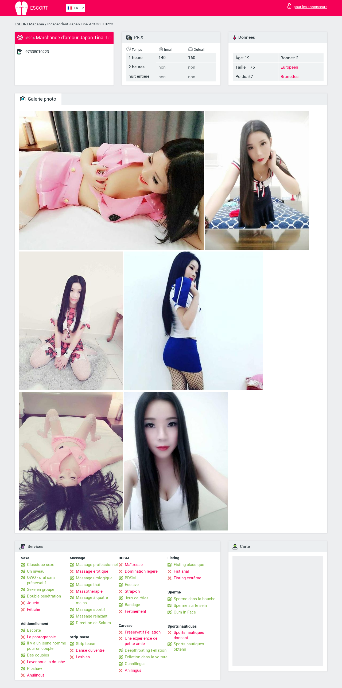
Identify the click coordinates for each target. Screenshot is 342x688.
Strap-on (132, 591)
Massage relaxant (91, 616)
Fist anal (181, 571)
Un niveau (35, 571)
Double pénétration (44, 596)
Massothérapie (89, 591)
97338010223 (37, 51)
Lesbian (83, 657)
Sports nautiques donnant (189, 635)
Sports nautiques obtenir (189, 647)
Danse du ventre (90, 650)
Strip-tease (85, 643)
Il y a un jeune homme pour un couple (46, 646)
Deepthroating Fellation (145, 650)
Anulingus (36, 675)
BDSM (130, 578)
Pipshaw (34, 668)
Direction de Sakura (93, 622)
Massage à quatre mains (92, 600)
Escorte (34, 630)
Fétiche (33, 609)
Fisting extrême (187, 578)
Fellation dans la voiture (146, 657)
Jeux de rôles (137, 598)
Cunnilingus (135, 663)
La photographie (41, 637)
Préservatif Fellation (143, 632)
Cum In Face (185, 612)
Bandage (132, 604)
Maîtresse (134, 564)
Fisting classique (189, 564)
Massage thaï (88, 584)
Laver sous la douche (46, 661)
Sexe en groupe (40, 589)
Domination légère (141, 571)
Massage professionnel (97, 564)
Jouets (33, 602)
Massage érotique (92, 571)
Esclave (132, 584)
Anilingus (133, 670)
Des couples (38, 655)
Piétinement (135, 611)
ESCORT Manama (29, 24)
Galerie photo (38, 99)
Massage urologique (94, 578)
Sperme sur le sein (190, 605)
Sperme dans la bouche (194, 598)
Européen (289, 67)
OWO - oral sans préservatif (41, 580)
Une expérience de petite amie (141, 641)
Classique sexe (40, 564)
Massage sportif (90, 609)
